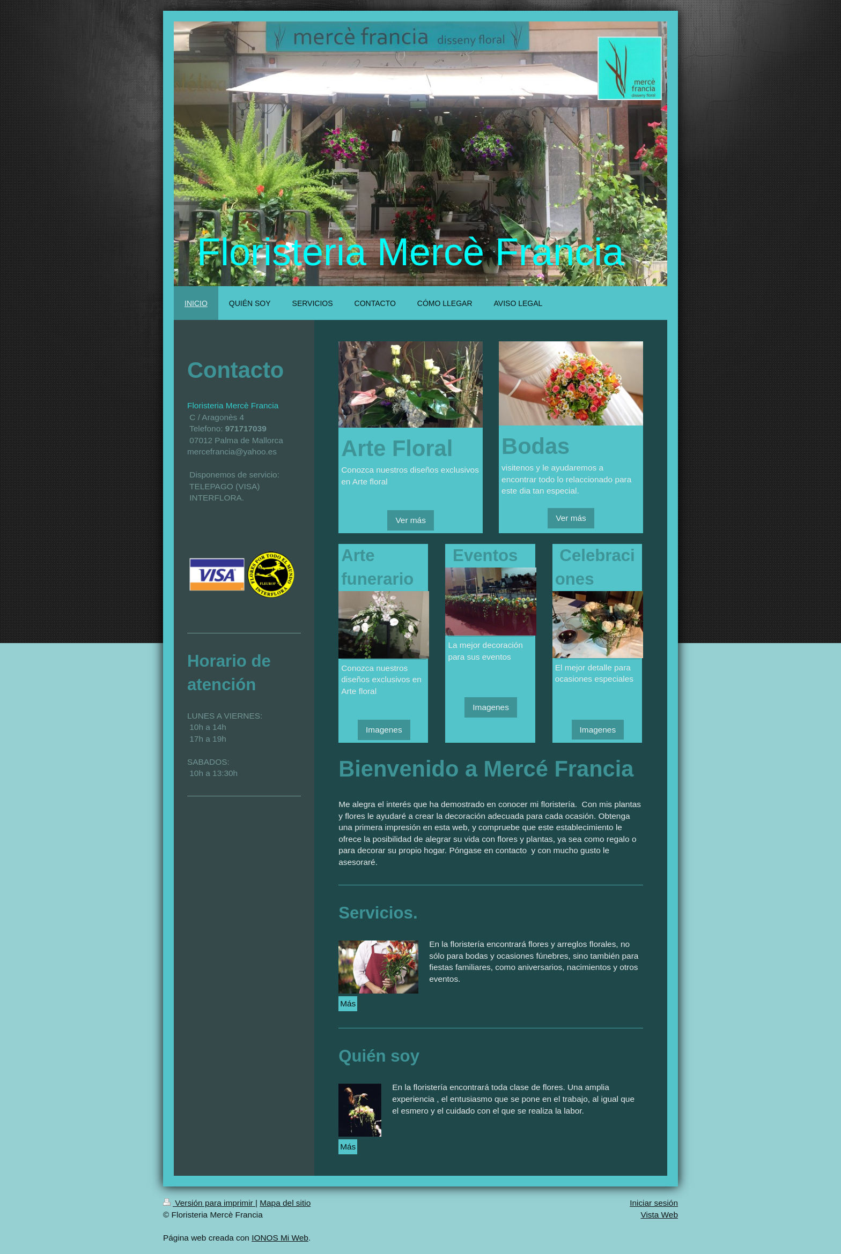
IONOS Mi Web (280, 1237)
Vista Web (659, 1214)
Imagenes (384, 729)
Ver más (410, 520)
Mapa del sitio (285, 1202)
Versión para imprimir (209, 1202)
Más (348, 1003)
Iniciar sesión (654, 1202)
